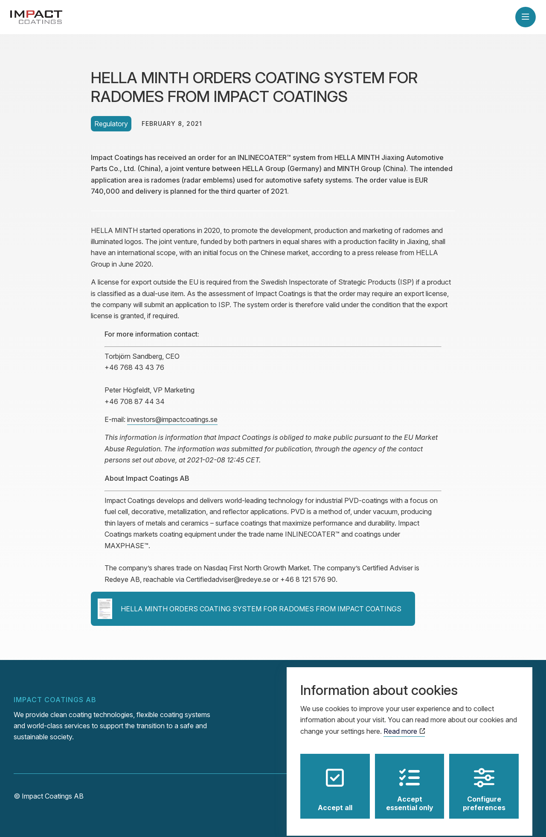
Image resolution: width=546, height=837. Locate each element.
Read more (404, 724)
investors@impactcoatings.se (172, 419)
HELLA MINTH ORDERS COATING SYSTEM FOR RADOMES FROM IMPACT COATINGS (249, 609)
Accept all (335, 783)
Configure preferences (484, 783)
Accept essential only (409, 783)
